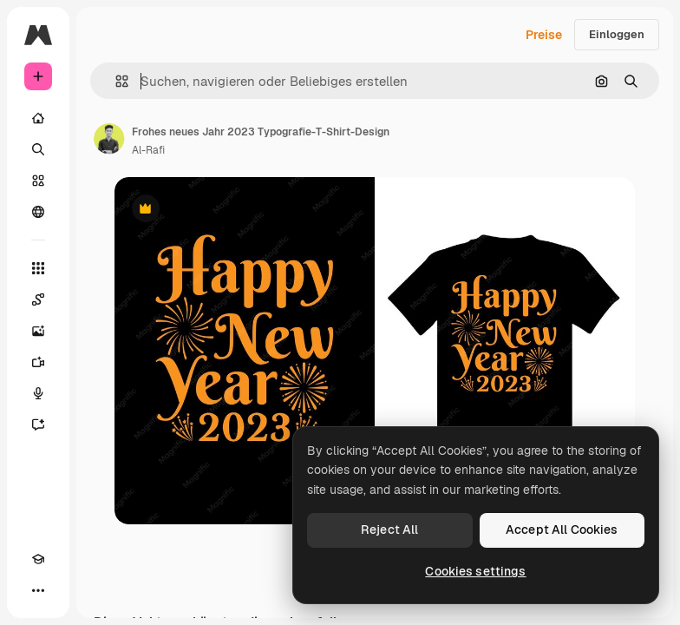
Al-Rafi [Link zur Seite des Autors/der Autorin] (148, 150)
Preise (544, 35)
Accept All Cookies (562, 529)
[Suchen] (38, 149)
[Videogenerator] (38, 362)
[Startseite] (38, 118)
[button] (115, 81)
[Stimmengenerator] (38, 393)
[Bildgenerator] (38, 331)
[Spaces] (38, 299)
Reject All (389, 529)
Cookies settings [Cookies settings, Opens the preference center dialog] (475, 571)
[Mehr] (38, 590)
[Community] (38, 212)
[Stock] (38, 180)
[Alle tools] (38, 268)
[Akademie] (38, 559)
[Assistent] (38, 424)
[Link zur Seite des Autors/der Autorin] (109, 139)
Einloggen (616, 34)
